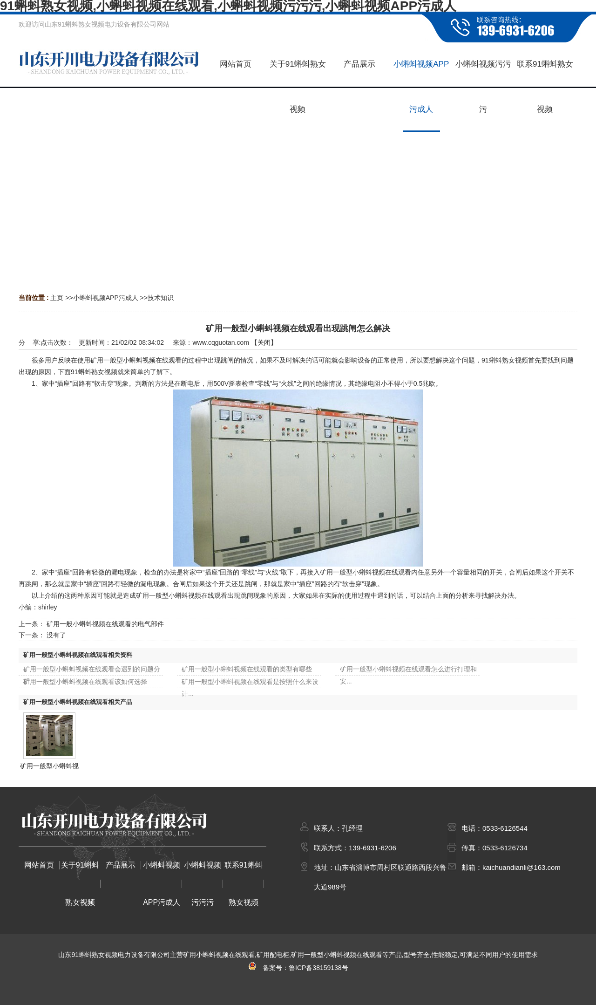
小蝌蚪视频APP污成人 (105, 297)
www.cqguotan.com (220, 342)
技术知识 (161, 297)
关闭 (264, 342)
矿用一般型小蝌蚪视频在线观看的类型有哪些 (247, 669)
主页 (56, 297)
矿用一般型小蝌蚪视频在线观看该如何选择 (85, 681)
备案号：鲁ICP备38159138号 (298, 967)
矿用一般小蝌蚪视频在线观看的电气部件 (105, 624)
